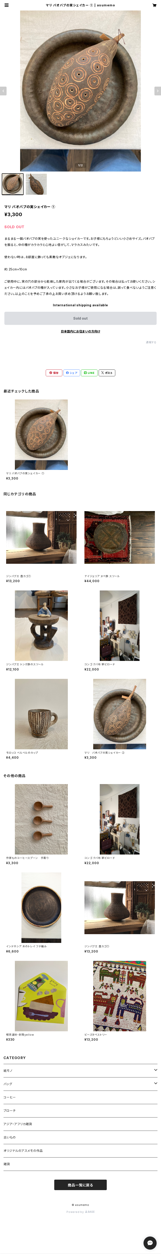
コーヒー (10, 1097)
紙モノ (8, 1070)
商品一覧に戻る (80, 1185)
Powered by (80, 1212)
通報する (151, 342)
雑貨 (7, 1164)
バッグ (8, 1084)
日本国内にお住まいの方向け (80, 331)
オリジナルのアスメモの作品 (23, 1150)
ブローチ (10, 1110)
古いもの (10, 1137)
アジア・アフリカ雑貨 (18, 1124)
